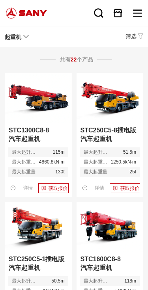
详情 (28, 188)
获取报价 (58, 188)
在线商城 (118, 13)
